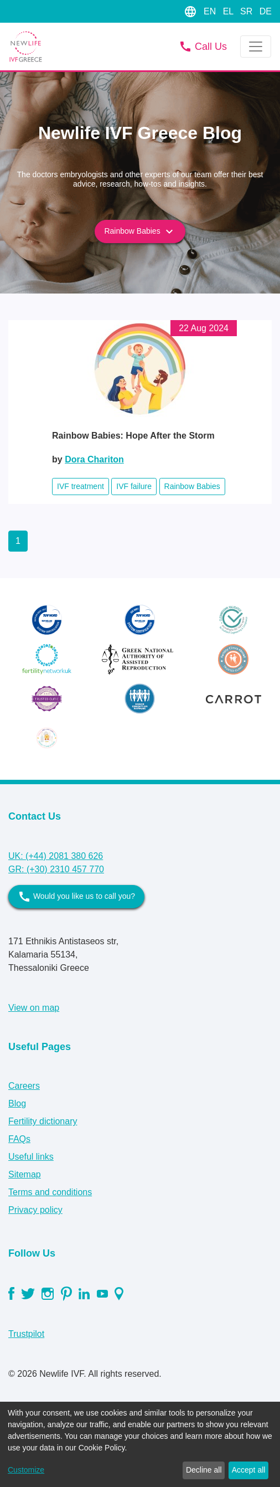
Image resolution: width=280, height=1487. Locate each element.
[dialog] (140, 1444)
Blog (17, 1103)
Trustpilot (26, 1334)
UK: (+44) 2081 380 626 (55, 856)
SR (247, 11)
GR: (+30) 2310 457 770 (56, 869)
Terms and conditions (50, 1192)
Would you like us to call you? (76, 896)
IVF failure (134, 486)
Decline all (204, 1469)
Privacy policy (35, 1210)
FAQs (19, 1139)
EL (229, 11)
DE (266, 11)
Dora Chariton (94, 459)
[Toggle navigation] (255, 46)
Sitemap (24, 1174)
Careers (24, 1085)
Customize (26, 1469)
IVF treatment (80, 486)
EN (211, 11)
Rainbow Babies (139, 231)
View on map (33, 1007)
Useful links (31, 1156)
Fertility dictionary (42, 1121)
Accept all (249, 1469)
